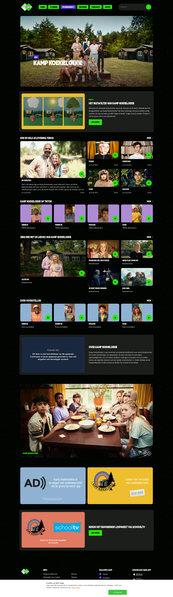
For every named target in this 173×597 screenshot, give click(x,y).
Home (42, 7)
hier (129, 114)
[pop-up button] (72, 340)
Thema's (74, 577)
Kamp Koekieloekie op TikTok (36, 201)
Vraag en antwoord (50, 574)
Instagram (104, 577)
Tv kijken (53, 7)
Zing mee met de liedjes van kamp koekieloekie (45, 237)
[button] (77, 340)
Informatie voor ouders (51, 577)
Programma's (68, 7)
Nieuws (74, 574)
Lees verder (95, 122)
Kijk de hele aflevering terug (37, 138)
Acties (107, 7)
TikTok (103, 574)
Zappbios (83, 7)
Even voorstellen (30, 300)
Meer (149, 138)
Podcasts (96, 7)
